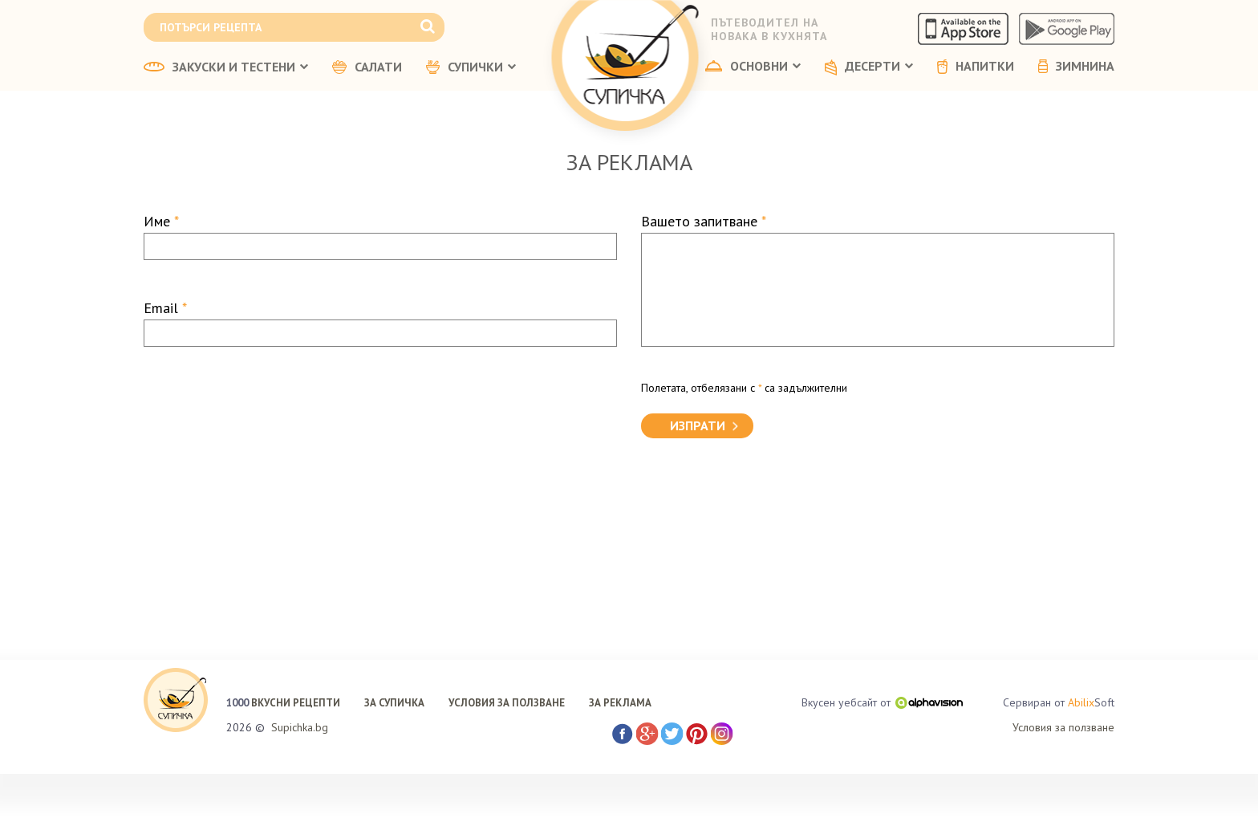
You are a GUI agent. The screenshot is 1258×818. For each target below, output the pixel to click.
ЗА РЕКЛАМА (620, 703)
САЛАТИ (367, 67)
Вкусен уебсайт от (882, 702)
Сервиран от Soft (1058, 702)
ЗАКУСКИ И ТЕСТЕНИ (226, 67)
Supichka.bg (299, 727)
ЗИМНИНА (1076, 66)
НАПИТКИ (975, 66)
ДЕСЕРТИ (869, 67)
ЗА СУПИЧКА (394, 703)
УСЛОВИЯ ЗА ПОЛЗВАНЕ (506, 703)
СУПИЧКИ (471, 67)
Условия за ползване (1063, 727)
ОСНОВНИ (753, 66)
